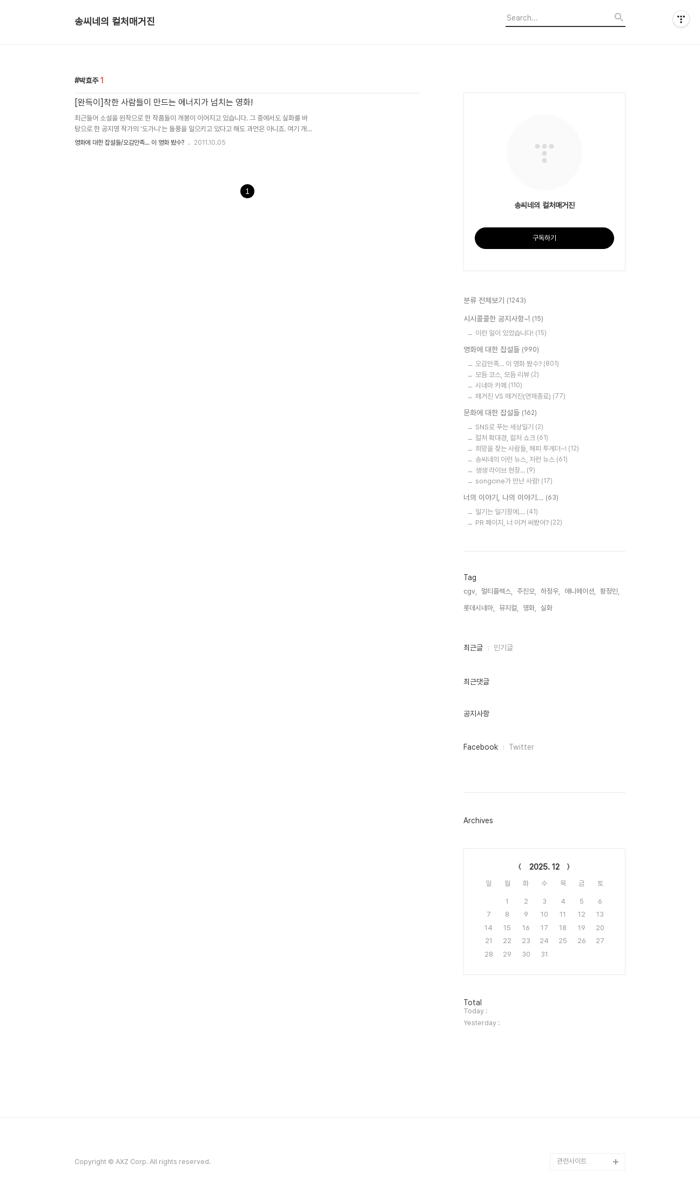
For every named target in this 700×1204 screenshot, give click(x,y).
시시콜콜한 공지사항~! (503, 319)
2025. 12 (544, 867)
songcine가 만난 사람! (514, 481)
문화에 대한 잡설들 (500, 413)
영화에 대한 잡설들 (501, 350)
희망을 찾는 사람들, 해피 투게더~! (527, 449)
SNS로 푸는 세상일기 (509, 427)
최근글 (473, 647)
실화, (547, 608)
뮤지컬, (509, 608)
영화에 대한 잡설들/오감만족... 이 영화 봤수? (129, 142)
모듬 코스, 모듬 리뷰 (507, 375)
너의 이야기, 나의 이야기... (510, 498)
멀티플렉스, (497, 591)
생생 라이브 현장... (505, 470)
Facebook (480, 747)
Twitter (521, 747)
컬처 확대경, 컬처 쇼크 (511, 438)
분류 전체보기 (494, 300)
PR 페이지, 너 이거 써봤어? (518, 523)
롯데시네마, (479, 608)
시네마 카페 (498, 385)
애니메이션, (580, 591)
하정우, (550, 591)
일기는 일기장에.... (506, 512)
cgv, (470, 591)
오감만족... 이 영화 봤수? (517, 364)
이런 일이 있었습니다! (511, 333)
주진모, (526, 591)
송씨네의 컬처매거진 (115, 21)
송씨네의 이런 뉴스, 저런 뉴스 (521, 459)
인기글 (503, 647)
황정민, (610, 591)
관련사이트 (572, 1161)
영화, (529, 608)
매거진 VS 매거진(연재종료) (520, 396)
